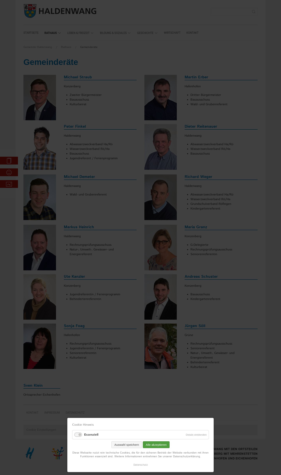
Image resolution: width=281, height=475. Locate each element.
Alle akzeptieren (156, 444)
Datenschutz (140, 465)
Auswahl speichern (126, 444)
